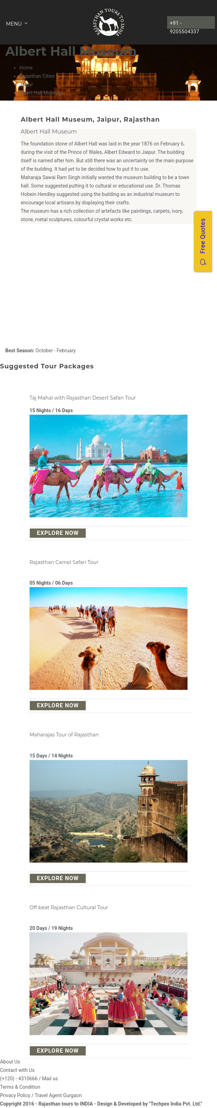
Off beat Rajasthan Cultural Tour (68, 907)
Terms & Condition (20, 1087)
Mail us (50, 1078)
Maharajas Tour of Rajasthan (64, 735)
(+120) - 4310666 (19, 1078)
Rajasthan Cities (37, 76)
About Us (10, 1062)
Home (26, 67)
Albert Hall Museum (49, 131)
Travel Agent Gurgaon (58, 1095)
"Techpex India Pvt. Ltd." (175, 1104)
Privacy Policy (15, 1095)
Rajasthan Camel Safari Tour (63, 562)
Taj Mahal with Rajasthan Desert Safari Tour (82, 398)
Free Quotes (202, 241)
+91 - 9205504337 (184, 24)
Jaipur (26, 84)
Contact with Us (17, 1070)
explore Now (58, 533)
